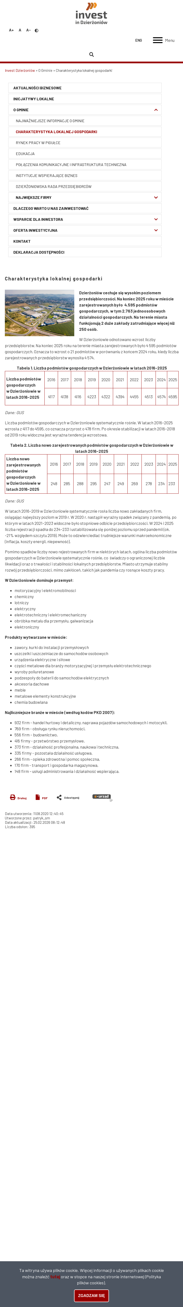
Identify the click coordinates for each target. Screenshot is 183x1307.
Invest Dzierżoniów (20, 70)
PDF (45, 798)
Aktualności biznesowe (34, 87)
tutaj (55, 1276)
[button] (39, 313)
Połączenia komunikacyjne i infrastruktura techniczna (67, 164)
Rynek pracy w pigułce (34, 142)
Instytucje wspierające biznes (43, 175)
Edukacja (21, 153)
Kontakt (18, 241)
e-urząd (102, 798)
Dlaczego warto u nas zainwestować (47, 208)
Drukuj (21, 798)
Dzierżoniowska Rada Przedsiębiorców (50, 186)
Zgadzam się (91, 1296)
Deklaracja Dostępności (35, 252)
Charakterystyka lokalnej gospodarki (53, 131)
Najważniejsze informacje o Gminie (46, 120)
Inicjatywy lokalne (30, 98)
